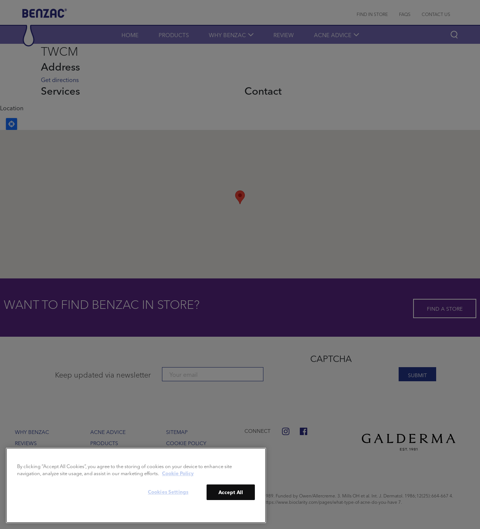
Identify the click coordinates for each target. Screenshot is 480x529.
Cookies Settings (168, 491)
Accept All (230, 492)
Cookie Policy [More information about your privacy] (178, 473)
